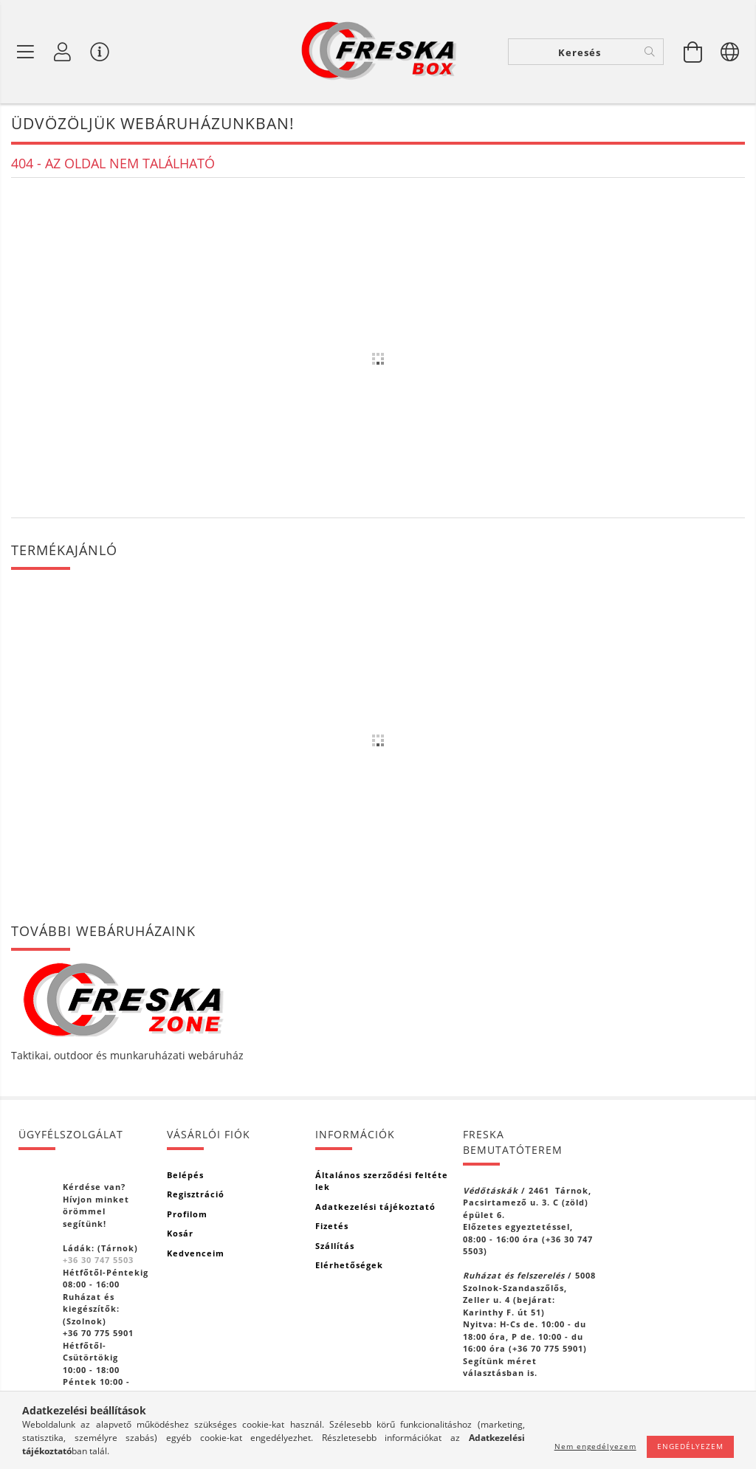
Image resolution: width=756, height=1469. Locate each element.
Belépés (185, 1174)
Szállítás (334, 1245)
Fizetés (331, 1225)
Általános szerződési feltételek (381, 1181)
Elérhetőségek (349, 1264)
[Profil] (63, 51)
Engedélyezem (690, 1446)
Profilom (187, 1213)
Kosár (180, 1233)
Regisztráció (195, 1194)
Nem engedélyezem (595, 1446)
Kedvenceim (195, 1253)
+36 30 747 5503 (98, 1259)
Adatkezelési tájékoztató (375, 1206)
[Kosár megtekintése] (693, 51)
